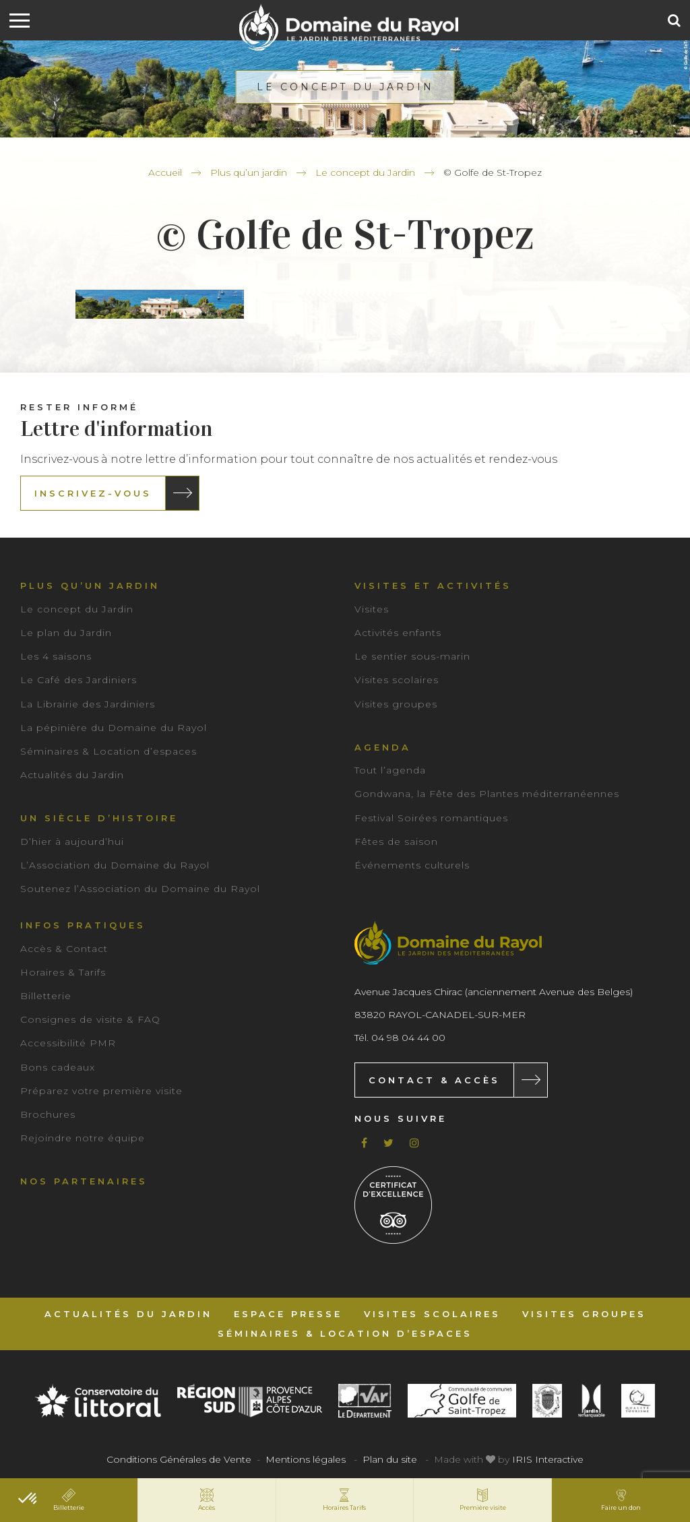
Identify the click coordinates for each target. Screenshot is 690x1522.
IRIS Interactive (548, 1459)
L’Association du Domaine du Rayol (115, 865)
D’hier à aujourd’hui (72, 841)
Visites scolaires (396, 680)
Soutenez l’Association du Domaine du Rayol (140, 889)
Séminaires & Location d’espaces (108, 751)
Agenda (382, 747)
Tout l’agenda (390, 770)
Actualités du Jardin (72, 775)
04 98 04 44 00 (408, 1038)
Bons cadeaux (57, 1067)
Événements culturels (412, 865)
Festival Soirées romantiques (431, 818)
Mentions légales (305, 1459)
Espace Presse (288, 1313)
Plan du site (390, 1459)
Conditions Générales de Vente (178, 1459)
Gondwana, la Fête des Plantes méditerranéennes (486, 794)
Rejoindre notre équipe (82, 1138)
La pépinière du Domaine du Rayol (113, 728)
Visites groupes (395, 704)
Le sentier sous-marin (412, 656)
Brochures (47, 1114)
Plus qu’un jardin (248, 172)
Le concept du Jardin (365, 172)
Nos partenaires (84, 1181)
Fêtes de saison (396, 841)
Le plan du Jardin (66, 633)
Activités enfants (397, 633)
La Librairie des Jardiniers (87, 704)
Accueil (165, 172)
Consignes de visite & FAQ (90, 1019)
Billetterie (45, 996)
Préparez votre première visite (101, 1091)
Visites (371, 609)
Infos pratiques (83, 925)
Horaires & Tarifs (63, 972)
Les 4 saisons (56, 656)
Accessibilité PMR (68, 1043)
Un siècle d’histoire (99, 818)
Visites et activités (432, 585)
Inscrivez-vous (93, 493)
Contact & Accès (434, 1080)
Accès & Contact (64, 949)
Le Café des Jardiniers (78, 680)
